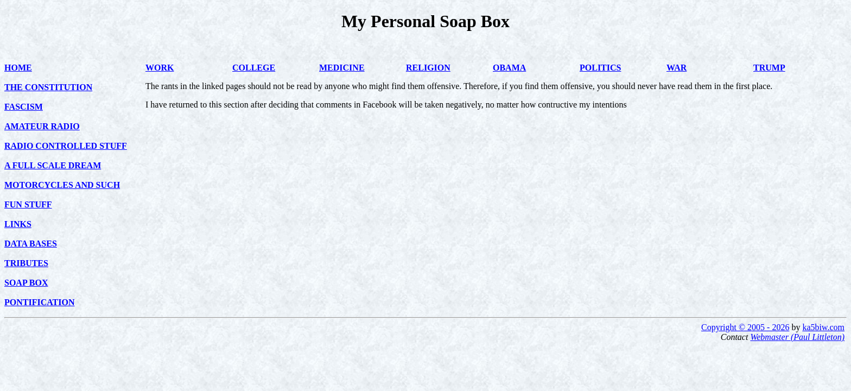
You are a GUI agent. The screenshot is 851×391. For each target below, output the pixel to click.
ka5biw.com (823, 327)
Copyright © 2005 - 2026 (745, 327)
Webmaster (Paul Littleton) (797, 337)
